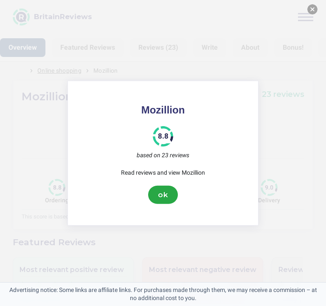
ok (163, 194)
